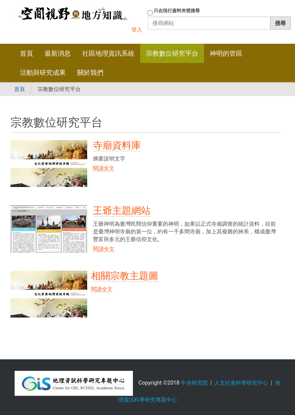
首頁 (26, 53)
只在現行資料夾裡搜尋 (177, 10)
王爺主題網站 (122, 210)
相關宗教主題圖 (124, 275)
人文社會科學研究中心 (241, 383)
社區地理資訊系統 (108, 53)
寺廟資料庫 (117, 145)
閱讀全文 (103, 168)
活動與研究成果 (43, 72)
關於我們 (90, 72)
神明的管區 (226, 53)
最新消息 (58, 53)
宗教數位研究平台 (172, 53)
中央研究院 (194, 383)
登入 (136, 29)
